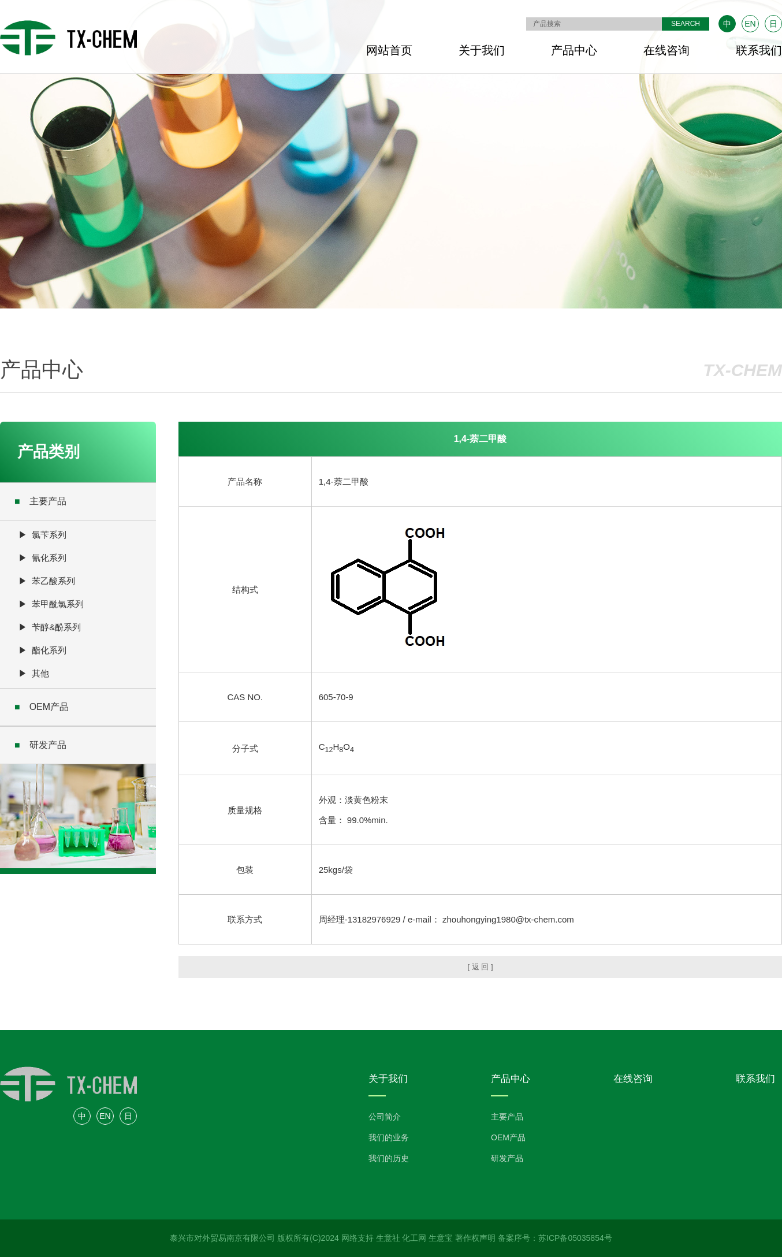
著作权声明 (475, 1238)
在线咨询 (666, 50)
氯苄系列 (49, 535)
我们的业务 (388, 1137)
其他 (40, 673)
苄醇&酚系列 (56, 627)
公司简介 (384, 1116)
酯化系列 (49, 650)
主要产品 (40, 501)
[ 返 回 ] (480, 966)
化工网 (414, 1238)
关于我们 (482, 50)
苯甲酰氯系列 (58, 604)
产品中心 (574, 50)
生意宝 (441, 1238)
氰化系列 (49, 558)
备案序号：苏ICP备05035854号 (555, 1238)
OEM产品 (41, 707)
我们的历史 (388, 1158)
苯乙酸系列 (53, 581)
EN (749, 23)
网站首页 (389, 50)
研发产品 (40, 745)
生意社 (388, 1238)
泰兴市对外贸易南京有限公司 (222, 1238)
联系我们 (759, 50)
